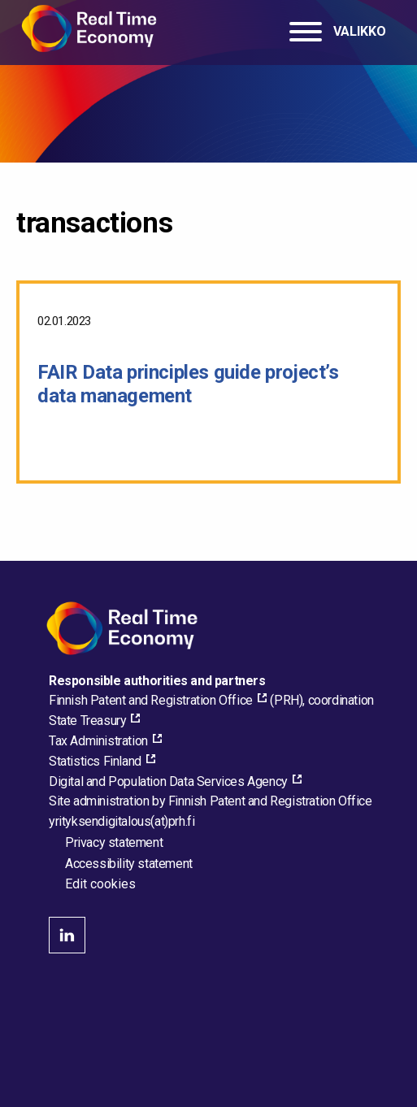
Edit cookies (100, 884)
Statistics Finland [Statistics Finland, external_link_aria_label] (95, 761)
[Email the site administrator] (121, 821)
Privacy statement (114, 842)
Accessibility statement (129, 863)
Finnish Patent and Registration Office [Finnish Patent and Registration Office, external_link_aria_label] (151, 700)
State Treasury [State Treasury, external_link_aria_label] (87, 720)
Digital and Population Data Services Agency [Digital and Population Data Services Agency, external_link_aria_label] (168, 781)
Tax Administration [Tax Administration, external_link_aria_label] (98, 741)
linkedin (67, 935)
